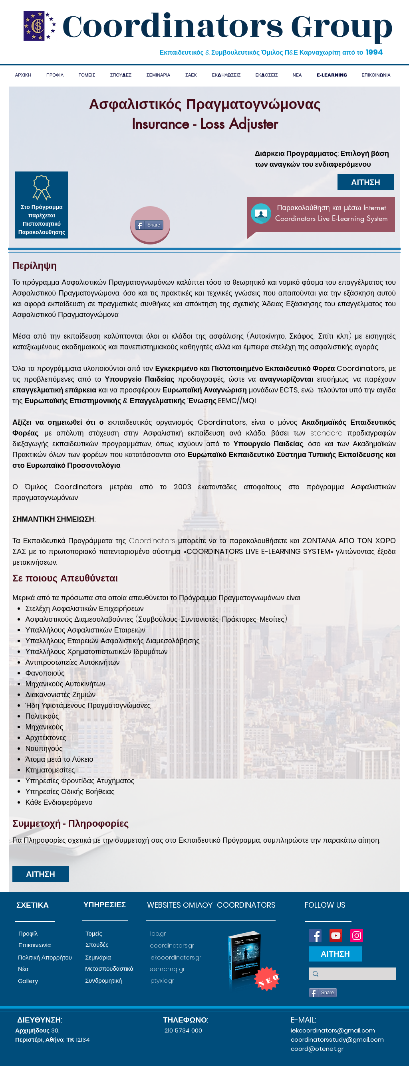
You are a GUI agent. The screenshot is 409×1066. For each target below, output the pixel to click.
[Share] (149, 225)
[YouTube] (336, 935)
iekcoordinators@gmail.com (333, 1030)
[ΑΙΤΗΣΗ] (366, 182)
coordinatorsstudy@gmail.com (337, 1039)
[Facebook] (315, 935)
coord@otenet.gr (317, 1048)
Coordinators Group (227, 26)
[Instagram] (356, 935)
